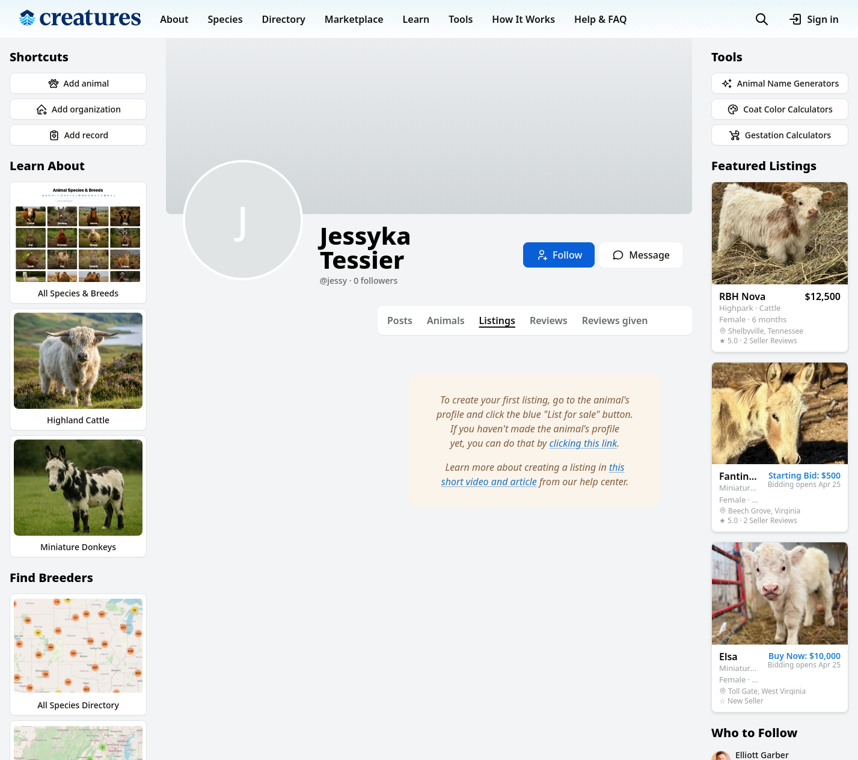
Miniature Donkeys (78, 496)
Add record (78, 135)
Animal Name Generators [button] (780, 84)
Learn (416, 19)
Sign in (813, 19)
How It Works (523, 19)
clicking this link (583, 443)
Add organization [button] (78, 109)
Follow (559, 255)
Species (225, 19)
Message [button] (641, 255)
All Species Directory (78, 654)
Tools (461, 19)
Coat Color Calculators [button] (780, 109)
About (174, 19)
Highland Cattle (78, 369)
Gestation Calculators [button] (780, 135)
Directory (283, 19)
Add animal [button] (78, 84)
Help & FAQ (600, 19)
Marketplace (354, 19)
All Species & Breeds (78, 242)
